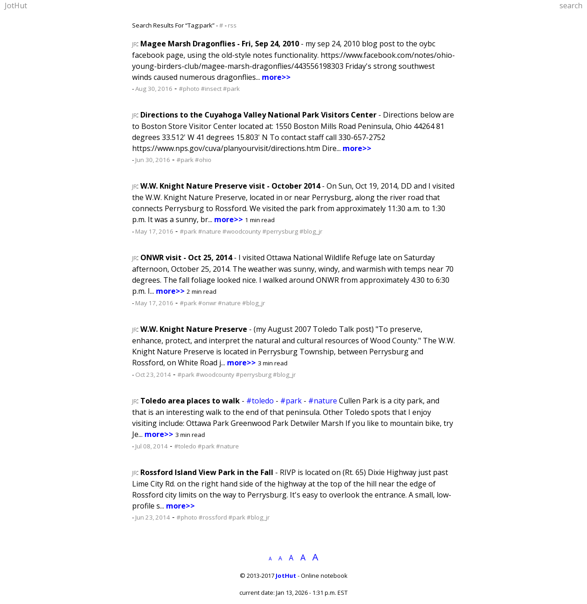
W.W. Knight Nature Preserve (193, 329)
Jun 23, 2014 (152, 517)
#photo (189, 88)
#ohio (203, 160)
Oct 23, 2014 (153, 374)
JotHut (16, 5)
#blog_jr (310, 231)
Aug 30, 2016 (153, 88)
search (570, 5)
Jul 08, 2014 (151, 446)
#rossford (213, 517)
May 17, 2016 (154, 231)
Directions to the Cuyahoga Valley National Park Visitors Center (258, 115)
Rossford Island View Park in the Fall (206, 472)
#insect (211, 88)
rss (232, 25)
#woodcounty (241, 231)
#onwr (207, 303)
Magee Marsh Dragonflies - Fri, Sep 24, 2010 (219, 44)
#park (231, 88)
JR (134, 44)
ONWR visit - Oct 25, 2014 (186, 257)
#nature (209, 231)
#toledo (260, 401)
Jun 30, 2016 (152, 160)
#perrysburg (280, 231)
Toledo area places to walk (190, 401)
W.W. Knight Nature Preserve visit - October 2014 (230, 186)
